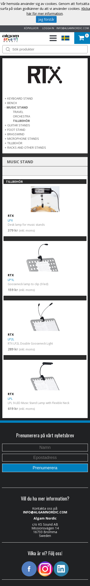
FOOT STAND (16, 130)
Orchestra (21, 116)
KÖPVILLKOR (31, 28)
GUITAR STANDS (18, 125)
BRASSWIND (15, 134)
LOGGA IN (47, 28)
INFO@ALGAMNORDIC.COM (72, 28)
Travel (18, 112)
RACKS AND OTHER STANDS (26, 147)
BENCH (12, 103)
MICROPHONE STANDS (23, 138)
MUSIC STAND (17, 107)
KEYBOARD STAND (20, 98)
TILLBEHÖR (21, 121)
